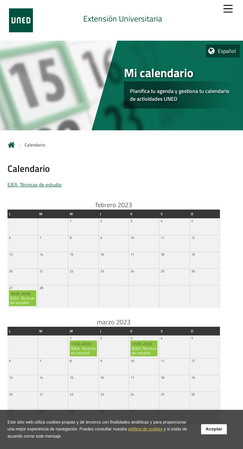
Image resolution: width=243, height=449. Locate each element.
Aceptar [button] (214, 429)
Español (227, 51)
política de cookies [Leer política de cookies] (145, 429)
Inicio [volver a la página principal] (11, 144)
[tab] (121, 20)
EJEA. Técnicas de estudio (34, 185)
